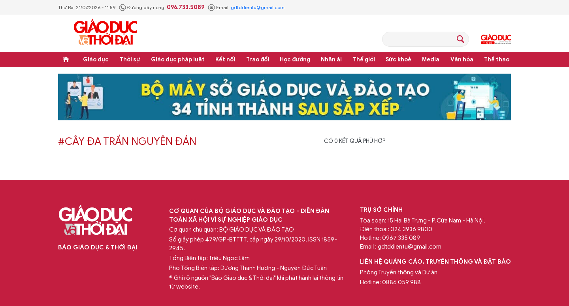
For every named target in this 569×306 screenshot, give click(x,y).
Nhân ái (331, 59)
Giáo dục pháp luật (178, 59)
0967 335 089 (401, 237)
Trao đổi (257, 59)
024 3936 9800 (411, 229)
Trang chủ (66, 59)
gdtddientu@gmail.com (257, 7)
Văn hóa (461, 59)
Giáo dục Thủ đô (496, 39)
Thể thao (496, 59)
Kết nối (225, 59)
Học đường (295, 59)
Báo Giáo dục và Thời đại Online (105, 33)
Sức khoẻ (398, 59)
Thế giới (364, 59)
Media (430, 59)
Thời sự (130, 59)
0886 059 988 (401, 282)
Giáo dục (96, 59)
